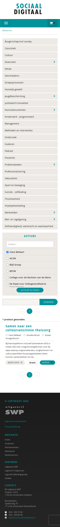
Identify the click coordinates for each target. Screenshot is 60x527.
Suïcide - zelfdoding (15, 191)
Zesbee (8, 478)
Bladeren (7, 30)
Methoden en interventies (19, 130)
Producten (9, 443)
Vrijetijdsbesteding (15, 205)
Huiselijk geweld (13, 89)
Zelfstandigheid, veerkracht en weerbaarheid (29, 226)
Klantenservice (11, 455)
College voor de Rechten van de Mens (28, 277)
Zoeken (48, 302)
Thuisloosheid (12, 198)
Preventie (10, 157)
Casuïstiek (10, 48)
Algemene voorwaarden (15, 421)
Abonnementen (12, 447)
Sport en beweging (15, 185)
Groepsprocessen (14, 82)
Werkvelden (11, 212)
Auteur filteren (30, 290)
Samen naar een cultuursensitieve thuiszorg (28, 328)
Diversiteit (10, 61)
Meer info (15, 362)
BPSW (11, 271)
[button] (52, 23)
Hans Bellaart (15, 251)
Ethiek (8, 68)
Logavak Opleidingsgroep (16, 474)
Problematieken (13, 164)
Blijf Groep (13, 264)
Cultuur (9, 55)
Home (7, 439)
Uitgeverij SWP (11, 466)
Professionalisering (15, 171)
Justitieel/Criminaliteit (16, 103)
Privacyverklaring (12, 426)
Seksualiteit (11, 178)
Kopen (47, 362)
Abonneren (10, 451)
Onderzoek (10, 137)
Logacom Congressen (14, 470)
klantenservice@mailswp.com (22, 517)
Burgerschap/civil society (18, 41)
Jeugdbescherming (15, 96)
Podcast (9, 150)
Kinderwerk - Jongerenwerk (19, 116)
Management (12, 123)
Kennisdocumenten (15, 109)
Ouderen (9, 144)
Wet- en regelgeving (15, 219)
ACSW (11, 258)
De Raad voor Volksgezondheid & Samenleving (26, 285)
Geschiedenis (12, 75)
